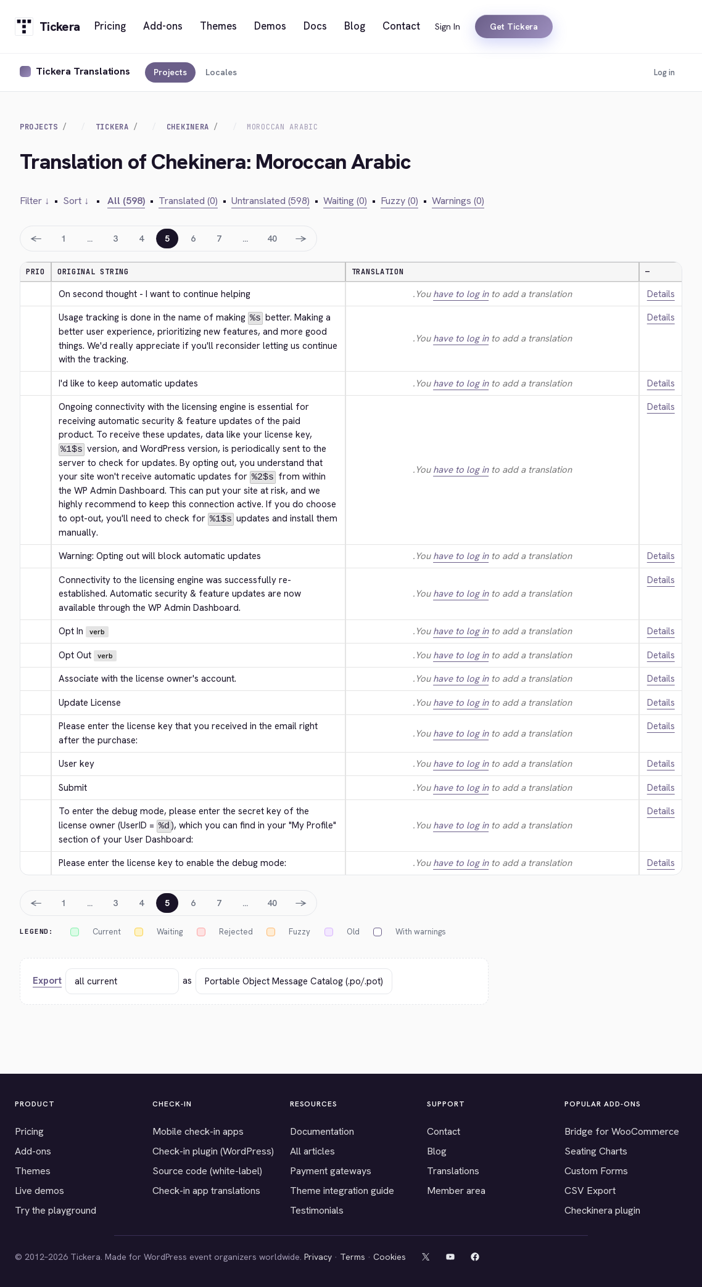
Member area (456, 1189)
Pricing (29, 1130)
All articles (312, 1149)
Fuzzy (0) (399, 200)
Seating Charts (595, 1149)
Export (47, 979)
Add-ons (33, 1149)
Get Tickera (514, 26)
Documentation (322, 1130)
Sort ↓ (76, 200)
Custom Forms (596, 1169)
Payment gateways (330, 1169)
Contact (443, 1130)
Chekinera (188, 127)
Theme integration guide (342, 1189)
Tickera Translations (83, 71)
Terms (352, 1255)
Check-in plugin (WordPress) (213, 1149)
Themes (33, 1169)
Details (661, 294)
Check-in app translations (206, 1189)
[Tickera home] (47, 26)
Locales (221, 72)
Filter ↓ (34, 200)
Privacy (318, 1255)
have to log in (461, 294)
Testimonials (317, 1209)
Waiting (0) (345, 200)
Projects (170, 72)
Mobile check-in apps (198, 1130)
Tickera (112, 127)
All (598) (126, 200)
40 (272, 238)
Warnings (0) (458, 200)
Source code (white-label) (207, 1169)
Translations (453, 1169)
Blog (437, 1149)
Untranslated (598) (270, 200)
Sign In (447, 26)
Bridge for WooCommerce (621, 1130)
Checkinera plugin (602, 1209)
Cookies (389, 1255)
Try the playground (55, 1209)
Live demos (39, 1189)
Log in (664, 72)
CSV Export (590, 1189)
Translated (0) (188, 200)
